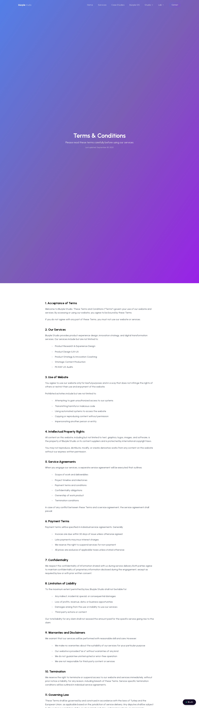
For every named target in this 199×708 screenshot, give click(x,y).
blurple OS (134, 5)
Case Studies (117, 5)
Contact (175, 5)
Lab (161, 5)
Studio (149, 5)
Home (90, 5)
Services (102, 5)
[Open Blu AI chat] (189, 702)
